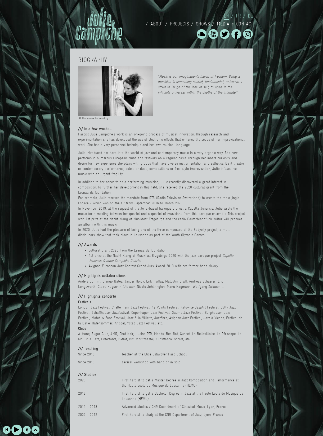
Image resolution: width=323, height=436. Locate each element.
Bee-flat (172, 334)
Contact (244, 24)
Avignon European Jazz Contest (112, 266)
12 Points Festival (165, 307)
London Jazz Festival (94, 307)
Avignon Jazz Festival (185, 318)
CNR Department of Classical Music (178, 406)
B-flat (122, 339)
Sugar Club (100, 334)
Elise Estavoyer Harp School (165, 354)
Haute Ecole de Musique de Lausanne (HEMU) (162, 385)
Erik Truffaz (154, 281)
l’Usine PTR (144, 334)
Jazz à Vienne (214, 318)
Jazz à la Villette (139, 318)
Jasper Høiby (134, 281)
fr (238, 16)
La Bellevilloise (203, 334)
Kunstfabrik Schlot (169, 339)
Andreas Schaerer (202, 281)
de (250, 16)
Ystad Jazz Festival (141, 323)
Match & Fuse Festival (108, 318)
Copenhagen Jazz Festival (150, 312)
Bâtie (85, 323)
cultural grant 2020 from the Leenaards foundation (128, 250)
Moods (159, 334)
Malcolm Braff (176, 281)
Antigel (120, 323)
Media (223, 24)
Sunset (185, 334)
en (226, 16)
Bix (131, 339)
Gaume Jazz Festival (187, 312)
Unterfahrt (108, 339)
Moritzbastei (145, 339)
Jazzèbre (160, 318)
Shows (203, 24)
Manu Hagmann (179, 286)
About (156, 24)
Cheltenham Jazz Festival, (131, 307)
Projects (179, 24)
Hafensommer (102, 323)
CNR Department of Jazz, (183, 414)
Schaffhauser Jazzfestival (110, 312)
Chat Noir (125, 334)
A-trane (83, 334)
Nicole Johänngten (151, 286)
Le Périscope (226, 334)
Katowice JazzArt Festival (199, 307)
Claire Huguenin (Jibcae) (116, 286)
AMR (113, 334)
